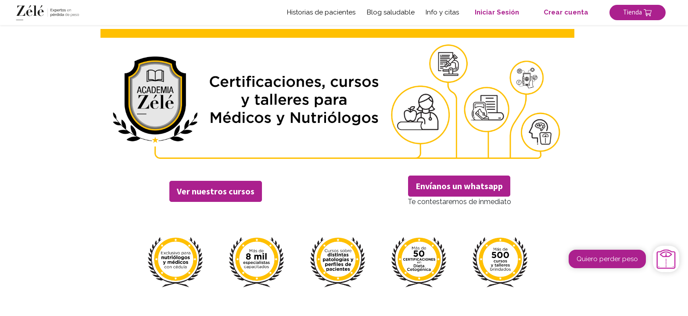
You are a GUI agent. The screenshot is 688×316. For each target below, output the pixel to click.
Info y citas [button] (442, 12)
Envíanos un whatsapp (459, 185)
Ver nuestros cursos (215, 191)
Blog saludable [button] (391, 12)
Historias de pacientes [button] (321, 12)
